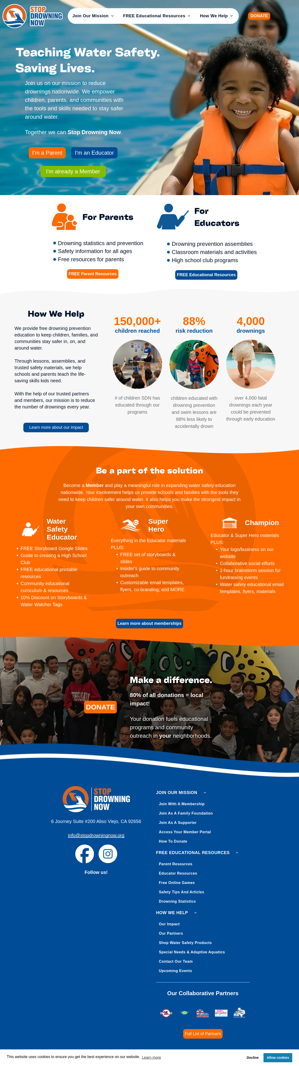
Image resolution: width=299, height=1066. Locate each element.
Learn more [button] (151, 1057)
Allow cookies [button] (278, 1057)
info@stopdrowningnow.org (96, 835)
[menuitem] (93, 16)
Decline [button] (253, 1057)
